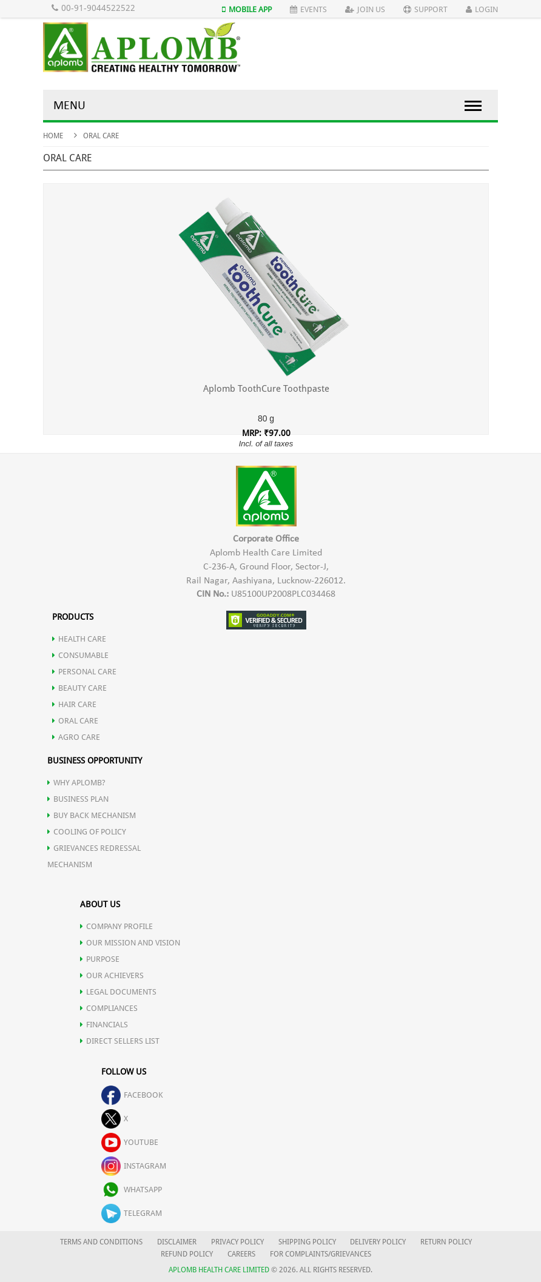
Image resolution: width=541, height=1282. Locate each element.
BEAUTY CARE (79, 688)
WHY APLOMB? (76, 782)
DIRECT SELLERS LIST (120, 1040)
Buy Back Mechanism (91, 815)
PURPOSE (99, 959)
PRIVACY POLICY (237, 1242)
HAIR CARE (74, 704)
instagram (133, 1165)
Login (482, 9)
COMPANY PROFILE (116, 926)
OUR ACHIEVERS (112, 975)
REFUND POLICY (187, 1254)
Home (53, 136)
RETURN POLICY (446, 1242)
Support (425, 9)
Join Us (365, 9)
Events (308, 9)
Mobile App (247, 9)
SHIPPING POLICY (308, 1242)
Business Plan (78, 799)
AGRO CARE (76, 737)
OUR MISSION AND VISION (130, 942)
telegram (131, 1213)
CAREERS (241, 1254)
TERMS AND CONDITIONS (101, 1242)
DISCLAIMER (177, 1242)
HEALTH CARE (79, 638)
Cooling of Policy (86, 831)
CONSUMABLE (80, 655)
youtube (129, 1142)
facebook (132, 1094)
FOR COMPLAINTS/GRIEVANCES (320, 1254)
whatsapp (131, 1189)
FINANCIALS (104, 1024)
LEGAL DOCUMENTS (118, 991)
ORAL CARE (75, 720)
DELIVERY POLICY (378, 1242)
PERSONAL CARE (84, 671)
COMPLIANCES (109, 1008)
